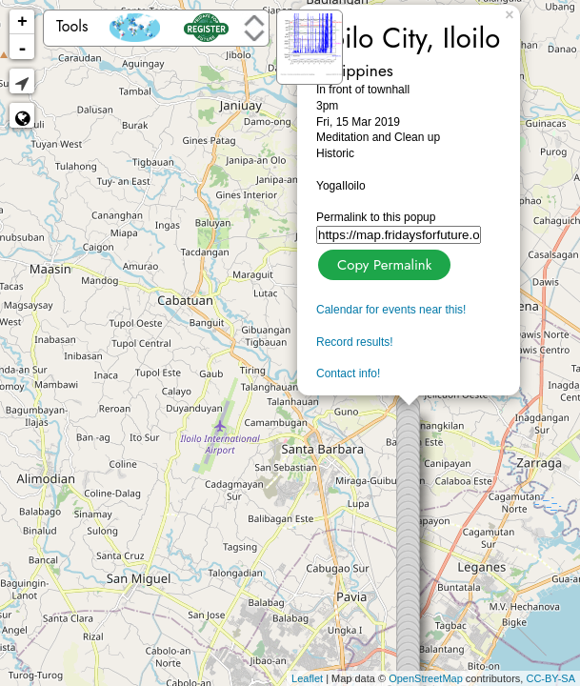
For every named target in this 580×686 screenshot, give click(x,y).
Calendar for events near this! (391, 309)
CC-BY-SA (550, 678)
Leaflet (307, 678)
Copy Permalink (382, 262)
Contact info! (348, 373)
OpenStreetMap (426, 678)
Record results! (354, 342)
